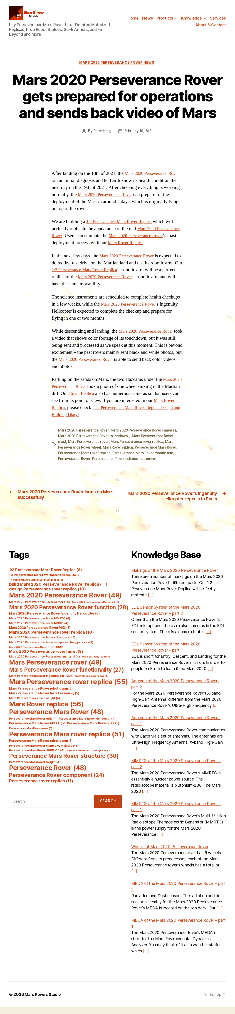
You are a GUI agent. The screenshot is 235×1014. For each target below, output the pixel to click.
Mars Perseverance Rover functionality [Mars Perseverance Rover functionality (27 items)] (66, 676)
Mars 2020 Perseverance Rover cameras (147, 437)
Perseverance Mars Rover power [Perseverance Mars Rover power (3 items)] (30, 735)
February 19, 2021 (139, 138)
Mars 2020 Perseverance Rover (124, 202)
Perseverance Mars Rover (159, 454)
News (147, 21)
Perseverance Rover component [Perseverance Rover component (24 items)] (56, 781)
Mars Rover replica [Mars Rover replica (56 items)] (46, 711)
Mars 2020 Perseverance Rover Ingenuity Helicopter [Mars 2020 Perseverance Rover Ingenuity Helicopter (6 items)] (54, 620)
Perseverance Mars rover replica (85, 459)
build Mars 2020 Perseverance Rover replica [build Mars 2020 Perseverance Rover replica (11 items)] (58, 590)
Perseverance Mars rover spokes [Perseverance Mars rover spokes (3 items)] (89, 757)
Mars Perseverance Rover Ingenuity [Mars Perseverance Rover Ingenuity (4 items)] (36, 682)
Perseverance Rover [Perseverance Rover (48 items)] (48, 774)
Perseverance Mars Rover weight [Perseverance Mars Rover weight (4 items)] (34, 769)
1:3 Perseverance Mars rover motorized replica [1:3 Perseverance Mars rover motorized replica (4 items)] (45, 581)
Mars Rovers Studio (44, 1001)
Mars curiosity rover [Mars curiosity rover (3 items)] (96, 663)
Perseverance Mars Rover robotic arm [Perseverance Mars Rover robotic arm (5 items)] (40, 747)
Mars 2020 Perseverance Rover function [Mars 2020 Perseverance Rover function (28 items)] (69, 614)
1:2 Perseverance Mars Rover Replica (122, 229)
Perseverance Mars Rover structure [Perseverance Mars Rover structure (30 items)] (64, 762)
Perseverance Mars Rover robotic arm (146, 459)
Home (133, 21)
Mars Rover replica (120, 454)
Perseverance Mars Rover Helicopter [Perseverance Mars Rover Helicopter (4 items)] (87, 725)
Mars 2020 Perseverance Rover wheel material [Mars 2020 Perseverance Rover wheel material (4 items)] (44, 663)
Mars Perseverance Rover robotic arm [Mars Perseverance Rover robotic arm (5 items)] (40, 695)
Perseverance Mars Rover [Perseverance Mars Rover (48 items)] (56, 719)
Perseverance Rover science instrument (127, 465)
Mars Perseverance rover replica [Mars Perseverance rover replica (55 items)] (68, 689)
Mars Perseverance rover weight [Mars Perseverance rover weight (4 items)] (34, 705)
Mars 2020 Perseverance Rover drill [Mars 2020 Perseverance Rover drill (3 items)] (95, 608)
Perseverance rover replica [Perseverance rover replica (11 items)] (41, 787)
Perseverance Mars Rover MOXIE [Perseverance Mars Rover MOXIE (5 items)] (37, 730)
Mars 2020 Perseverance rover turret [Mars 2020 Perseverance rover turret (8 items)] (46, 658)
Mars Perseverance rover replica (139, 448)
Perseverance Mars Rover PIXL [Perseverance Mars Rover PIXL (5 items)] (93, 730)
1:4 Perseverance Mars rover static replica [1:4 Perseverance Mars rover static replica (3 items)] (36, 586)
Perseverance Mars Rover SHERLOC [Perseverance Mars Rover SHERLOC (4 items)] (36, 757)
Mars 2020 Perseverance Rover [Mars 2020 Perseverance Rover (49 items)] (65, 602)
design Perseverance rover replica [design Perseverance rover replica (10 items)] (47, 595)
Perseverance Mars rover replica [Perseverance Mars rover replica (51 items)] (66, 741)
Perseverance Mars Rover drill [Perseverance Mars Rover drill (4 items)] (33, 725)
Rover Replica (99, 401)
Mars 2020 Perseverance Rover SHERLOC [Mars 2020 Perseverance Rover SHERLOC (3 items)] (36, 654)
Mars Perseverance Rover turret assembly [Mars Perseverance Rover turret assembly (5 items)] (44, 700)
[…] (151, 601)
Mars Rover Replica (153, 250)
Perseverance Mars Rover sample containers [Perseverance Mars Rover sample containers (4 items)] (43, 752)
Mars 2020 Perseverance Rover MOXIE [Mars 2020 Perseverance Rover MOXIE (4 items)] (38, 630)
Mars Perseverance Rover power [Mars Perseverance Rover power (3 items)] (87, 682)
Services (218, 21)
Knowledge (191, 21)
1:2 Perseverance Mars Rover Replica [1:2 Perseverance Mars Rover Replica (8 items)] (45, 576)
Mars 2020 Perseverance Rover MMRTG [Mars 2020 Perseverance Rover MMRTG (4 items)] (39, 625)
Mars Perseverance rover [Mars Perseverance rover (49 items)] (55, 669)
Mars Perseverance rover (89, 448)
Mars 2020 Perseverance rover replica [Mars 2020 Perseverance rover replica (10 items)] (51, 639)
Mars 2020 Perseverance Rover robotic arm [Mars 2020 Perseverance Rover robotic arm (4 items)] (42, 644)
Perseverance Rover (75, 465)
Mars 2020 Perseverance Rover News (117, 70)
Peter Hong (101, 138)
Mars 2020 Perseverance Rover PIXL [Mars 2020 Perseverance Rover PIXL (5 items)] (39, 634)
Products (164, 21)
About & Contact (210, 28)
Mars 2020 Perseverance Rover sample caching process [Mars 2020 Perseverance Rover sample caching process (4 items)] (51, 649)
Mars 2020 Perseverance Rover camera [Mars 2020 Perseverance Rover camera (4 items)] (39, 608)
